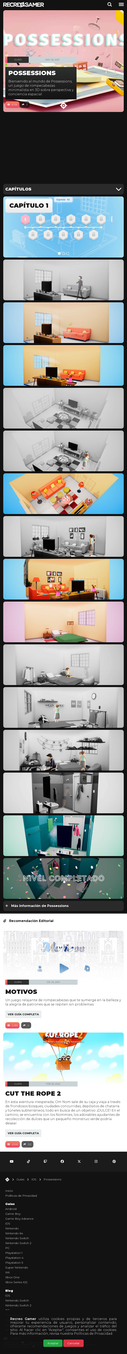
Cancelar (73, 1343)
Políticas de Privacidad (93, 1333)
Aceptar (52, 1343)
